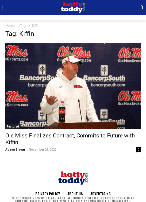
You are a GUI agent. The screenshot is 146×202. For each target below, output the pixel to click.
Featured (13, 126)
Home (10, 25)
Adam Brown (15, 149)
